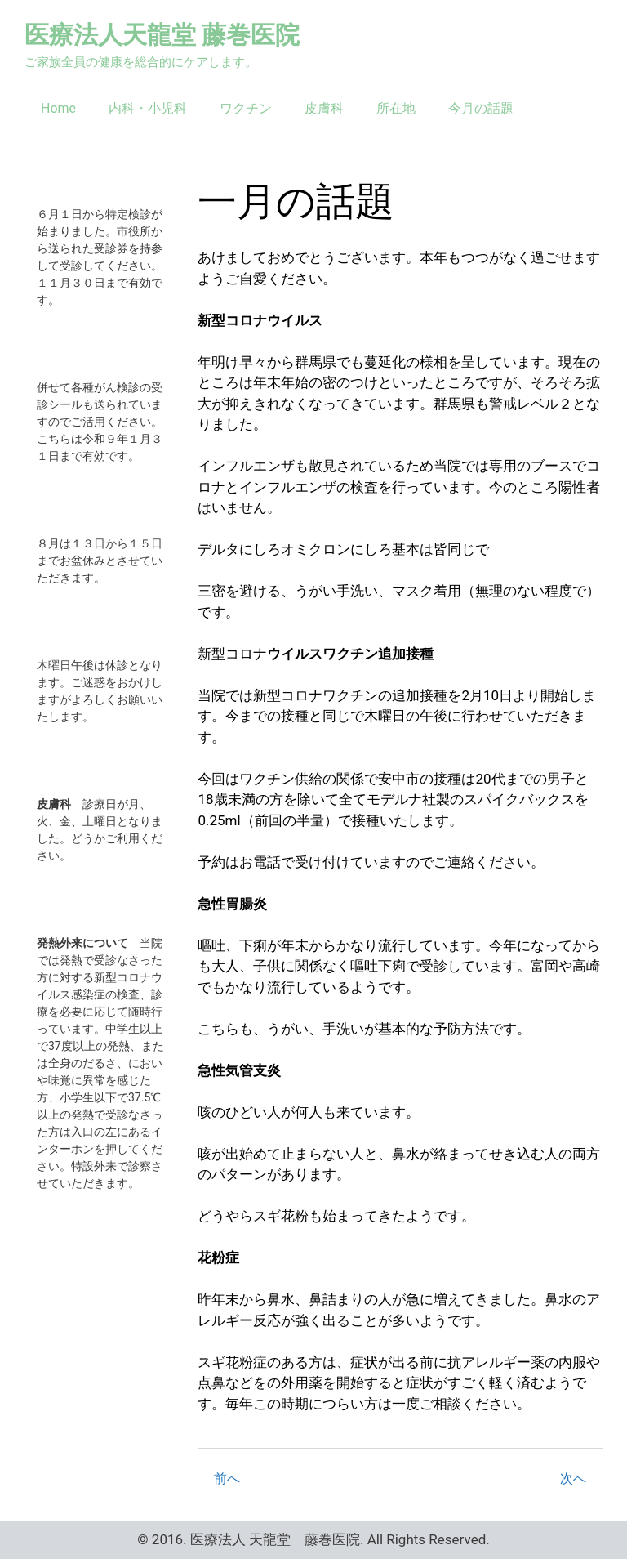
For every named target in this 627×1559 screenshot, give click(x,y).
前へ (227, 1478)
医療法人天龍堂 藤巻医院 (162, 34)
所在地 (396, 108)
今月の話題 (481, 108)
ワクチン (246, 108)
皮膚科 (324, 108)
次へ (573, 1478)
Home (58, 108)
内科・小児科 (148, 108)
